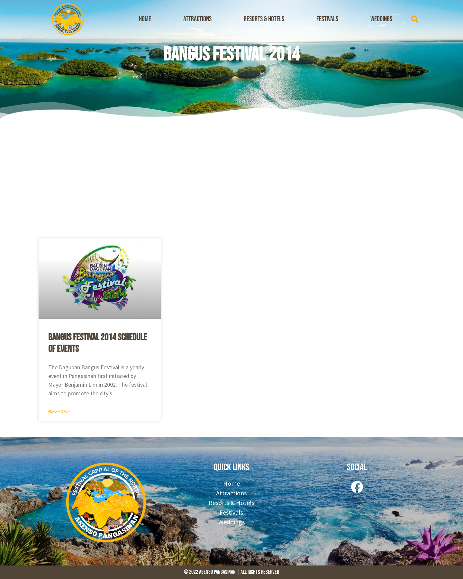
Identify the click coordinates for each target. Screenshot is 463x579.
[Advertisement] (231, 177)
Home (145, 19)
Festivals (327, 19)
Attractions (197, 19)
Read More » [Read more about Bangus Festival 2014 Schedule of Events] (59, 411)
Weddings (381, 19)
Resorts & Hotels (264, 19)
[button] (414, 19)
